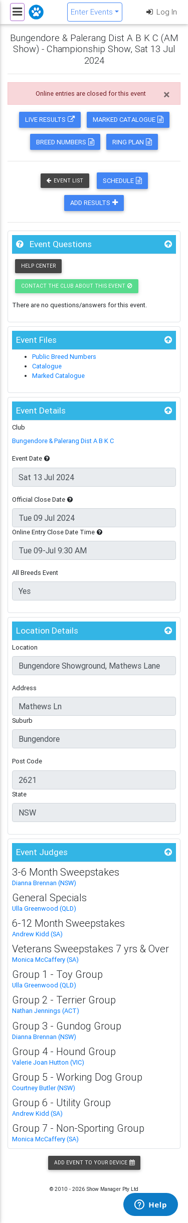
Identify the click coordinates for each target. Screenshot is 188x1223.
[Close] (166, 95)
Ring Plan (132, 142)
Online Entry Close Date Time (57, 532)
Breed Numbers (65, 142)
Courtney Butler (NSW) (43, 1088)
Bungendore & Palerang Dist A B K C (63, 441)
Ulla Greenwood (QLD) (44, 908)
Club (18, 427)
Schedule (122, 180)
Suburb (22, 720)
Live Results (50, 119)
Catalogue (47, 366)
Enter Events (92, 12)
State (19, 794)
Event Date (31, 458)
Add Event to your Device (94, 1162)
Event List (65, 180)
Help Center (38, 266)
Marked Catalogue (128, 119)
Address (24, 688)
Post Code (27, 761)
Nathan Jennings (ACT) (45, 1010)
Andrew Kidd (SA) (37, 934)
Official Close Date (42, 499)
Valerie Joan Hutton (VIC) (48, 1062)
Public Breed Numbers (64, 356)
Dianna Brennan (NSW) (44, 883)
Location (25, 647)
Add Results (94, 202)
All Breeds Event (35, 572)
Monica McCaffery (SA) (45, 959)
